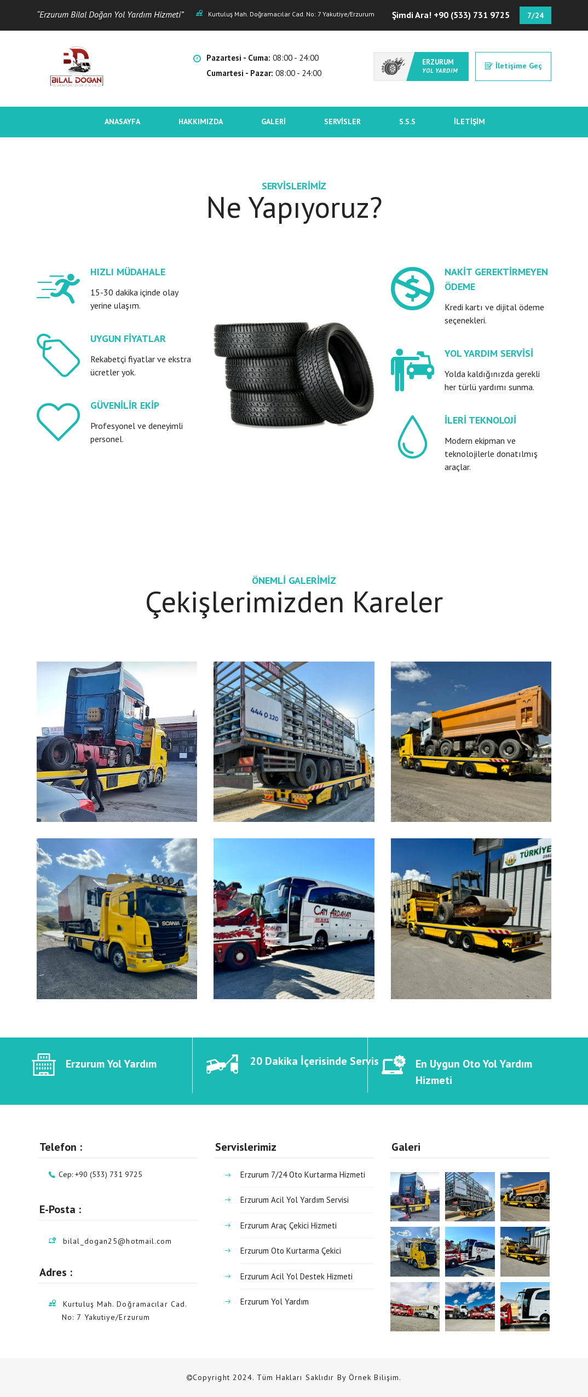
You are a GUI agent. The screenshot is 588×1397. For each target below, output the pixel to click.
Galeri (273, 121)
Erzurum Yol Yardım (274, 1301)
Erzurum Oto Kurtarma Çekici (290, 1250)
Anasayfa (122, 121)
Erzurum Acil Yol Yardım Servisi (294, 1200)
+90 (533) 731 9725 (472, 14)
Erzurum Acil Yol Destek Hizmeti (296, 1276)
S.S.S (407, 121)
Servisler (342, 121)
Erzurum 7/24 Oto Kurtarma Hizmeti (302, 1176)
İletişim (469, 121)
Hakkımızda (200, 121)
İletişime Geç (513, 66)
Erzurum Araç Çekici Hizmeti (288, 1225)
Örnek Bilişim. (375, 1377)
